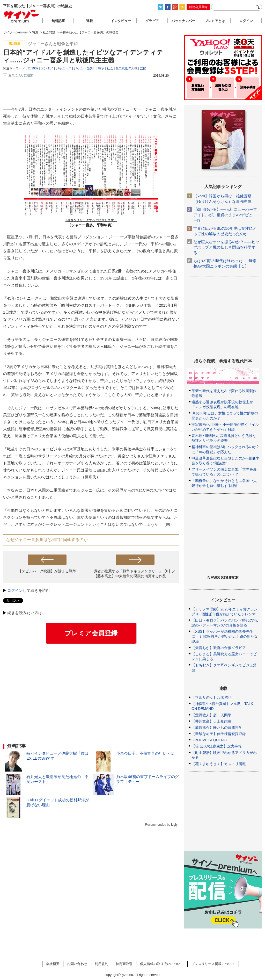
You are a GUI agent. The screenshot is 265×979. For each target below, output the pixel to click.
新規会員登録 (198, 7)
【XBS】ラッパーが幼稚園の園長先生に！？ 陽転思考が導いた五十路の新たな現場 (225, 636)
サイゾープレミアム (21, 16)
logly (174, 824)
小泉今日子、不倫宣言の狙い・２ (145, 753)
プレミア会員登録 (91, 633)
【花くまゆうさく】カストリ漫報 (219, 764)
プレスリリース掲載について (213, 964)
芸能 (143, 68)
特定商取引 (124, 964)
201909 (33, 68)
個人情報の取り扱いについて (162, 964)
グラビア (152, 21)
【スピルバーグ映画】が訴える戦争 (47, 571)
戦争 (101, 68)
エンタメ (47, 68)
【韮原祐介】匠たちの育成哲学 (217, 727)
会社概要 (53, 964)
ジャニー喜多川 (84, 68)
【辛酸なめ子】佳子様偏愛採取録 (219, 734)
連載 (89, 21)
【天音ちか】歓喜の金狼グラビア (219, 648)
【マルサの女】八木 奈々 (212, 697)
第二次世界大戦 (126, 68)
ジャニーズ (63, 68)
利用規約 (101, 964)
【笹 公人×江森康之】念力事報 (217, 746)
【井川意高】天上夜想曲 (211, 721)
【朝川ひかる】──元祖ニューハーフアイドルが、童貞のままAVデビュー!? (225, 214)
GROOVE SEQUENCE (210, 740)
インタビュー (121, 21)
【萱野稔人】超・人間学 (211, 715)
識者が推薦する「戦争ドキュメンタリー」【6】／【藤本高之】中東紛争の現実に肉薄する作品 (134, 573)
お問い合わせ (77, 964)
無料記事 (58, 21)
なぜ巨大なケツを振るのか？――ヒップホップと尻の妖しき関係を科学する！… (226, 247)
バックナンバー (183, 21)
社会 (110, 68)
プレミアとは (215, 21)
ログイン (15, 590)
